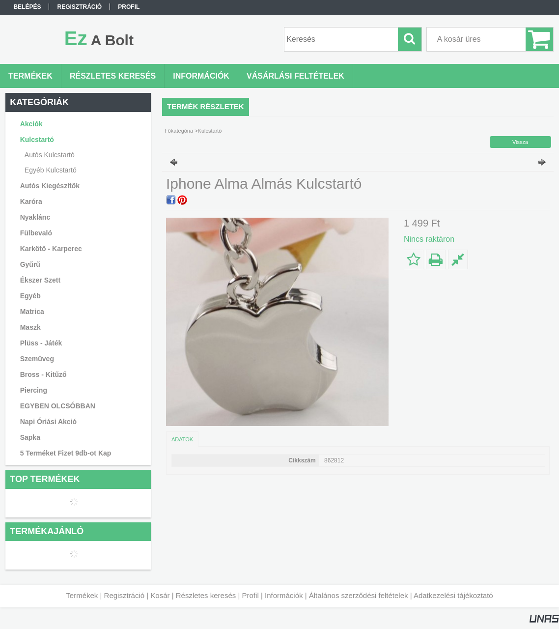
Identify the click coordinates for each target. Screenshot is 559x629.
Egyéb (30, 296)
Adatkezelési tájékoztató (453, 595)
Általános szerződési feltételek (358, 595)
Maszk (30, 327)
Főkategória (179, 131)
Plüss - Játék (41, 343)
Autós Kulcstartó (50, 155)
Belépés (27, 6)
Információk (284, 595)
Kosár (159, 595)
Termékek (82, 595)
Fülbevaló (36, 233)
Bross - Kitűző (43, 374)
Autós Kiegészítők (50, 186)
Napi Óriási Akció (48, 422)
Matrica (32, 311)
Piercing (33, 390)
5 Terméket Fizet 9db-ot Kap (66, 453)
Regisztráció (124, 595)
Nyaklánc (35, 217)
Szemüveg (37, 359)
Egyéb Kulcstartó (51, 170)
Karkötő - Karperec (51, 249)
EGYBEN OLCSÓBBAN (57, 406)
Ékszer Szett (40, 280)
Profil (250, 595)
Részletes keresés (206, 595)
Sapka (30, 437)
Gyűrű (30, 264)
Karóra (31, 201)
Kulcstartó (210, 131)
